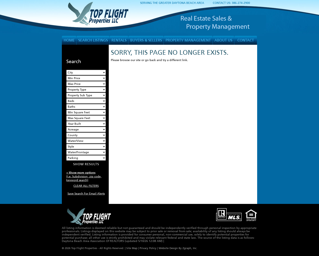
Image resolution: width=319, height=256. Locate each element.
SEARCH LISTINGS (93, 40)
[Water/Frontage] (86, 152)
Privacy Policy (148, 248)
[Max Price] (86, 83)
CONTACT (245, 40)
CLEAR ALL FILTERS (86, 186)
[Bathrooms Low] (86, 106)
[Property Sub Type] (86, 95)
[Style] (86, 146)
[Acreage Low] (86, 129)
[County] (86, 135)
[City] (86, 72)
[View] (86, 140)
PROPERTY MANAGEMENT (188, 40)
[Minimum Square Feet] (86, 112)
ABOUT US (223, 40)
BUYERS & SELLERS (146, 40)
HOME (69, 40)
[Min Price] (86, 78)
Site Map (131, 248)
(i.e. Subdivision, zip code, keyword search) (84, 176)
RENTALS (119, 40)
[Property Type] (86, 89)
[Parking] (86, 158)
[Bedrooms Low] (86, 101)
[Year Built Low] (86, 123)
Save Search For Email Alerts (86, 193)
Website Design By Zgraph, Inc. (178, 248)
